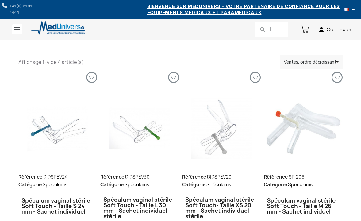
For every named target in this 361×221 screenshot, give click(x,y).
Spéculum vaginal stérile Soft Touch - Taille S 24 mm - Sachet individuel (55, 206)
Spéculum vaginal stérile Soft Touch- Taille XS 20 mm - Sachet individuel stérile (219, 208)
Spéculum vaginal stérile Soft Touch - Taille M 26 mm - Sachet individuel (301, 206)
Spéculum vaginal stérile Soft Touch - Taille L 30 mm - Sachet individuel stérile (137, 208)
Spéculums (55, 184)
